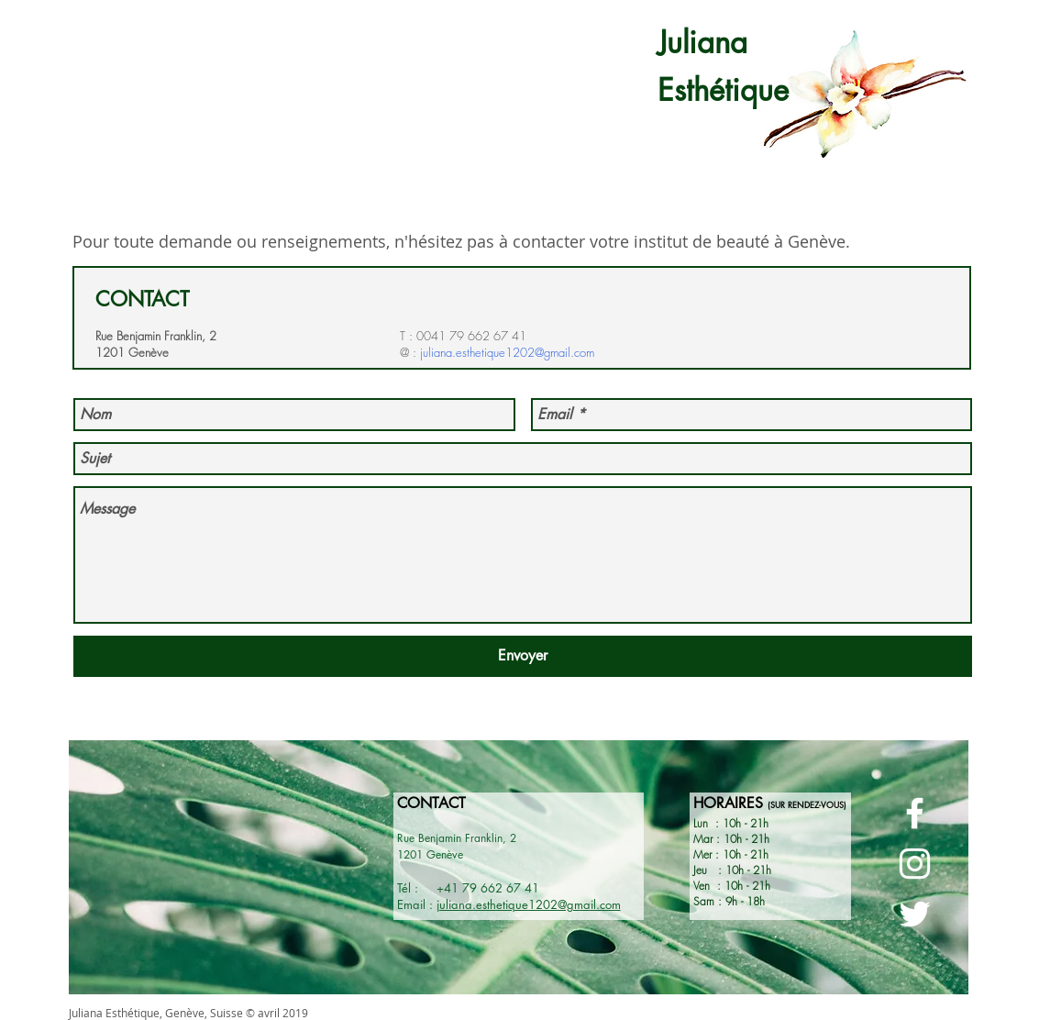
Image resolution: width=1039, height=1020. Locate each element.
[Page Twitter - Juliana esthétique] (914, 914)
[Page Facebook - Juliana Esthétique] (914, 813)
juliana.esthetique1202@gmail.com (507, 352)
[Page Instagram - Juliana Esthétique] (914, 863)
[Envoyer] (522, 656)
